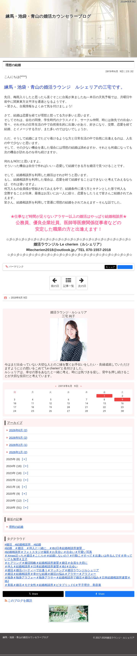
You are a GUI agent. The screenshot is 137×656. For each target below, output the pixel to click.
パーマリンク (16, 266)
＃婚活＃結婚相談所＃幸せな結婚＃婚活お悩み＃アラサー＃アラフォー (50, 573)
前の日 (56, 281)
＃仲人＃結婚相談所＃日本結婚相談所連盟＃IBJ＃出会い (41, 566)
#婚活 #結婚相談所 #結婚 (23, 544)
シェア (112, 267)
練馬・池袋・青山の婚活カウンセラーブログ (48, 16)
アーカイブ (14, 422)
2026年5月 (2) (18, 437)
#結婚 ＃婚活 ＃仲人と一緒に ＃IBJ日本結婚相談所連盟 (45, 548)
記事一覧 (68, 285)
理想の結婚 (13, 65)
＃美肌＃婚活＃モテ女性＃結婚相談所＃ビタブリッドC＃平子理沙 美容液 (53, 584)
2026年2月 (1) (18, 444)
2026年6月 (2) (18, 430)
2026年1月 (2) (18, 452)
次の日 (83, 281)
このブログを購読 (20, 600)
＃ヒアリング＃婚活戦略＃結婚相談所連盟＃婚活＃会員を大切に (46, 562)
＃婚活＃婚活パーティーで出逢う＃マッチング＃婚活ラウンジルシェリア (52, 570)
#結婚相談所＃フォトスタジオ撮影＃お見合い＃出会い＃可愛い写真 (48, 552)
